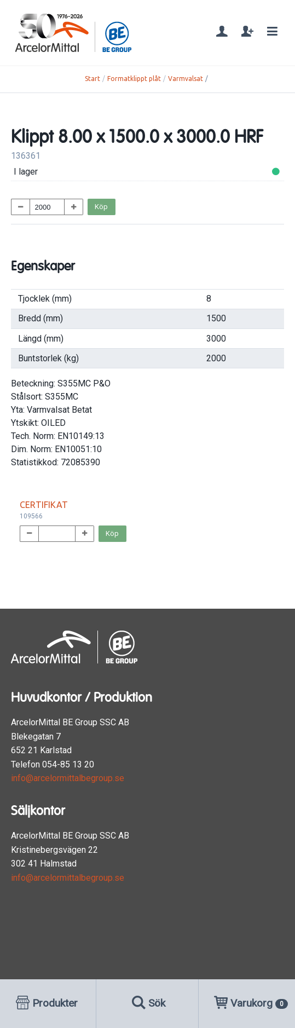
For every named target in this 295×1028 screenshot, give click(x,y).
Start (92, 78)
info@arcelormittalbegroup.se (67, 778)
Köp (101, 207)
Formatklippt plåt (134, 78)
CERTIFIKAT (44, 505)
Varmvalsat (185, 78)
